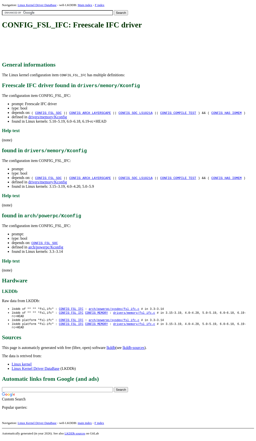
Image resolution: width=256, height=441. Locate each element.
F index (99, 5)
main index (85, 425)
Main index (85, 5)
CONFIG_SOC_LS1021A (136, 112)
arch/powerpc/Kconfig (45, 247)
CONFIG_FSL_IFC (71, 309)
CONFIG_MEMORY (96, 313)
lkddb (111, 350)
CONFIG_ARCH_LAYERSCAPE (90, 112)
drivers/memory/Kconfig (47, 117)
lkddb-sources (134, 350)
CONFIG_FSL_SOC (48, 112)
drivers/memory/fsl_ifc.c (134, 313)
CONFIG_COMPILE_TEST (178, 112)
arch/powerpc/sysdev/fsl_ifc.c (114, 309)
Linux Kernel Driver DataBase (37, 5)
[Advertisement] (90, 46)
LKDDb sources (75, 436)
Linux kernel (22, 367)
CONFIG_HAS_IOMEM (226, 112)
